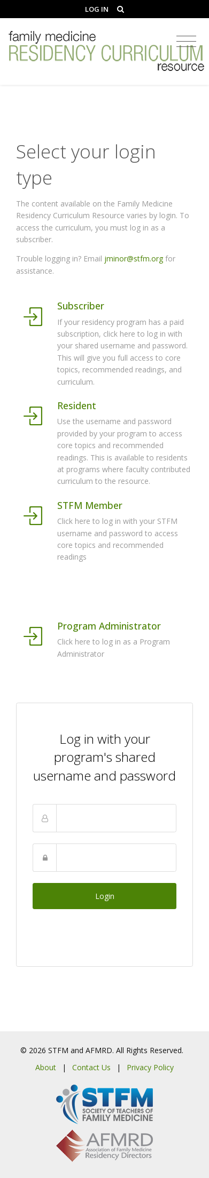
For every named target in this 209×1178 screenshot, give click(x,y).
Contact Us (91, 1067)
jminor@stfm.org (133, 258)
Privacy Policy (150, 1067)
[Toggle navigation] (186, 41)
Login (104, 896)
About (45, 1067)
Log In (97, 9)
